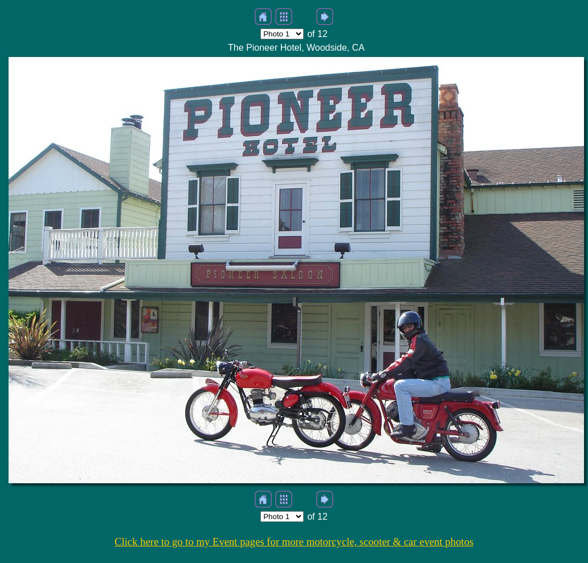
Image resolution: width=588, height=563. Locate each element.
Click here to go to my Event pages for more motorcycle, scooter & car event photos (294, 542)
